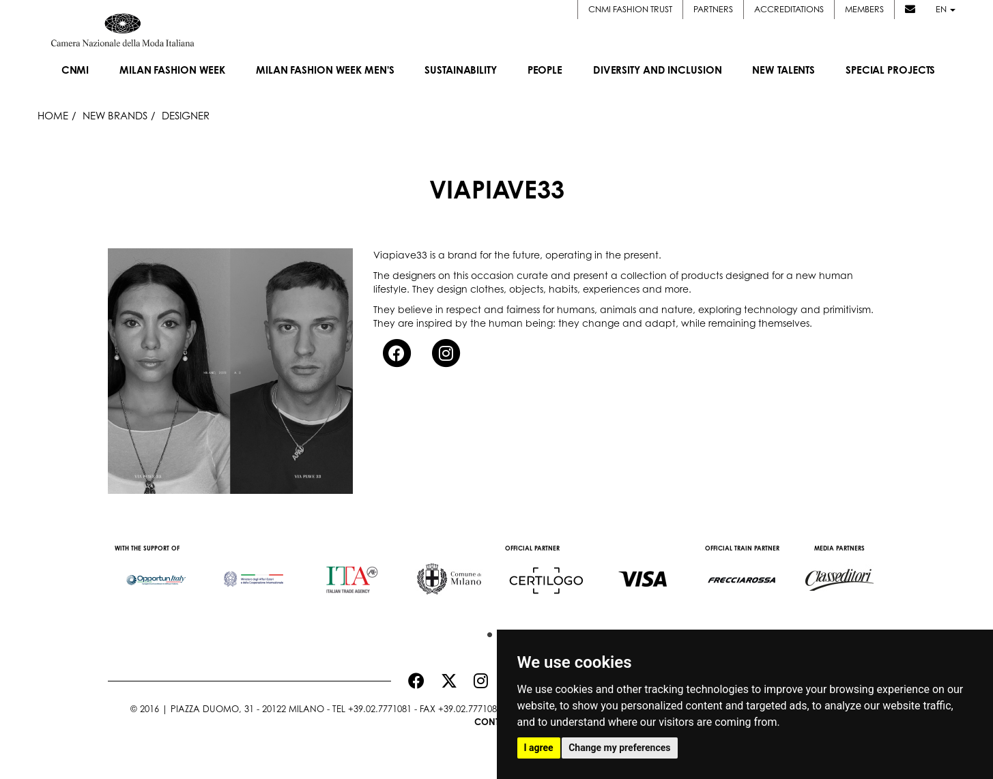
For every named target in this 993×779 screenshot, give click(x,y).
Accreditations (789, 9)
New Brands (115, 115)
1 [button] (486, 631)
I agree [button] (538, 747)
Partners (713, 9)
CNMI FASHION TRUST (630, 9)
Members (864, 9)
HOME (53, 115)
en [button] (945, 9)
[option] (156, 573)
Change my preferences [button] (619, 747)
